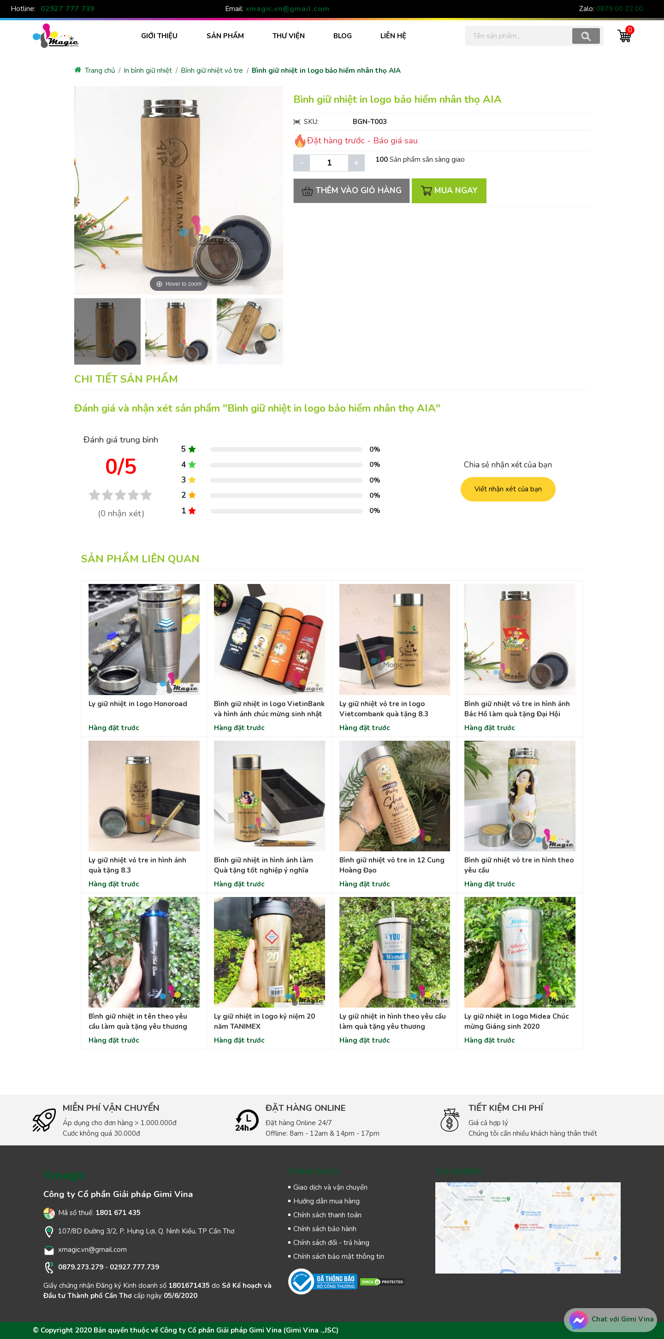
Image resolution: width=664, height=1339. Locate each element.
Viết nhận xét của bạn (508, 489)
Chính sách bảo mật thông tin (338, 1256)
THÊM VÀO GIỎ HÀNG (352, 190)
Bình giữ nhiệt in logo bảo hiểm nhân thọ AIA (326, 70)
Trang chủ (94, 70)
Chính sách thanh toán (327, 1215)
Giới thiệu (159, 36)
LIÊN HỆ (393, 36)
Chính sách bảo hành (324, 1228)
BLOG (342, 36)
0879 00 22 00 (619, 8)
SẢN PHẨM (225, 36)
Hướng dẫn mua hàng (326, 1201)
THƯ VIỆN (289, 36)
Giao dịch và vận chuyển (330, 1187)
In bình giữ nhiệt (148, 70)
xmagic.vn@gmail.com (287, 9)
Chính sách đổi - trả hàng (331, 1242)
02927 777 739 (68, 9)
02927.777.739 (134, 1267)
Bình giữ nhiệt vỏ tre (212, 70)
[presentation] (78, 330)
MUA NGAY (449, 190)
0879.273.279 (80, 1267)
